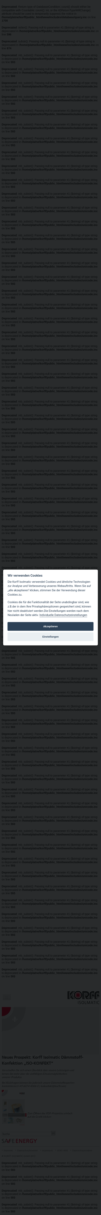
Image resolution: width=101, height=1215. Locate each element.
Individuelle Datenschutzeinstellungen (63, 615)
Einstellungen (50, 636)
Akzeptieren (50, 626)
